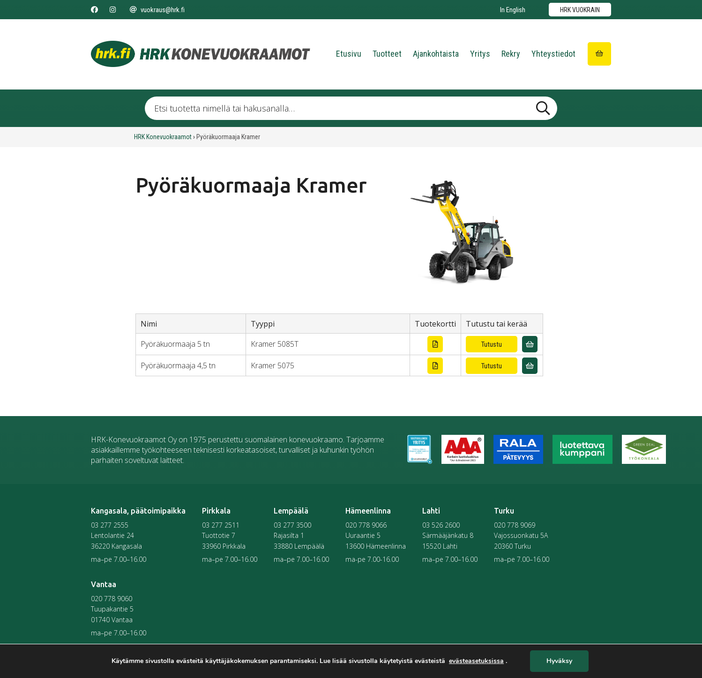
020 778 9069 (514, 525)
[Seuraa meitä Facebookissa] (94, 9)
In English (512, 10)
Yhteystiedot (553, 54)
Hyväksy (559, 661)
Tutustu (491, 344)
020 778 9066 (366, 525)
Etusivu (348, 54)
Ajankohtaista (436, 54)
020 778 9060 (111, 598)
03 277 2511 (220, 525)
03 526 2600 (441, 525)
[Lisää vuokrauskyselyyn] (530, 344)
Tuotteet (387, 54)
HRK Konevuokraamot (163, 137)
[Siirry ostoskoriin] (599, 54)
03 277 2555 (109, 525)
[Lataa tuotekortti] (435, 344)
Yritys (480, 54)
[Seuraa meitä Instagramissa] (113, 9)
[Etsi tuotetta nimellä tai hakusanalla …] (351, 108)
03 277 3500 (292, 525)
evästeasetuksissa (476, 661)
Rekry (510, 54)
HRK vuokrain (580, 10)
